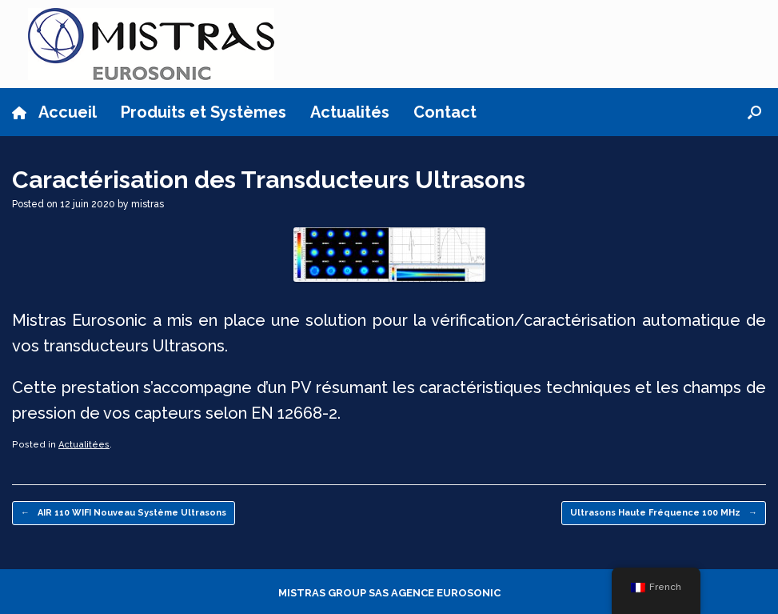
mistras (147, 204)
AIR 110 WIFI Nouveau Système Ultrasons (123, 513)
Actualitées (84, 444)
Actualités (349, 112)
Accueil (54, 112)
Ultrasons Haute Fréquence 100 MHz (663, 513)
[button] (754, 112)
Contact (445, 112)
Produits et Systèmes (203, 112)
